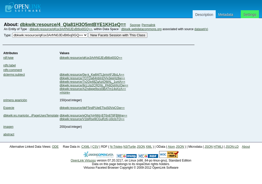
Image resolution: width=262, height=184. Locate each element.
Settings (249, 15)
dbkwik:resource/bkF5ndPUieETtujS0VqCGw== (92, 108)
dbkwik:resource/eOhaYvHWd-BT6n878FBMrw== (93, 115)
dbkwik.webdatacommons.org (141, 29)
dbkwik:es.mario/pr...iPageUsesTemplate (31, 115)
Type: (7, 35)
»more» (65, 92)
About (246, 146)
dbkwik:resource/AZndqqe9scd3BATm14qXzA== (93, 89)
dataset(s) (201, 29)
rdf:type (8, 58)
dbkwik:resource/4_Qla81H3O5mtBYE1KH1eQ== (73, 24)
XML (149, 146)
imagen (8, 127)
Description (204, 15)
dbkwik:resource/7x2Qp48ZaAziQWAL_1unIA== (92, 82)
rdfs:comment (12, 70)
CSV (95, 146)
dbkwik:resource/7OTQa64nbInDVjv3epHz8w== (92, 78)
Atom (171, 146)
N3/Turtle (129, 146)
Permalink (148, 25)
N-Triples (116, 146)
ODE (55, 146)
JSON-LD (231, 146)
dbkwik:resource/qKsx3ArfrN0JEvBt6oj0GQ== (61, 29)
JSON (141, 146)
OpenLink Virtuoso (83, 160)
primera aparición (15, 100)
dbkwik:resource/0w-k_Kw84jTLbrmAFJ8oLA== (92, 74)
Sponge (135, 25)
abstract (8, 134)
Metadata (225, 15)
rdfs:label (9, 65)
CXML (85, 146)
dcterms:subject (14, 74)
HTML (218, 146)
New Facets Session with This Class (117, 35)
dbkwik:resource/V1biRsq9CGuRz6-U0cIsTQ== (92, 119)
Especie (8, 108)
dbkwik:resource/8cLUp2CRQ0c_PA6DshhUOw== (94, 85)
